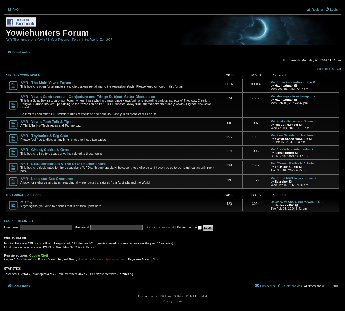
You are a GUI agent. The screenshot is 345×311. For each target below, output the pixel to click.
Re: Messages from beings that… (295, 96)
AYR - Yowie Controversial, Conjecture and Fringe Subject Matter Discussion (87, 97)
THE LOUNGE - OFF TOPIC (24, 194)
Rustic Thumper (286, 124)
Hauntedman (284, 85)
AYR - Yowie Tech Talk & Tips (46, 122)
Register (25, 221)
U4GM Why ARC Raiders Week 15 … (297, 201)
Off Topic (28, 202)
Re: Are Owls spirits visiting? (292, 149)
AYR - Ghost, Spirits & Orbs (44, 150)
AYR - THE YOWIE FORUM (23, 75)
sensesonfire (284, 152)
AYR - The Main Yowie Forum (45, 83)
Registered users (139, 259)
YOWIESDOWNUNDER (291, 138)
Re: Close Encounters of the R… (294, 82)
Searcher (281, 181)
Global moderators (91, 259)
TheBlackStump (286, 166)
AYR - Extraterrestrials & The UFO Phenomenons (63, 164)
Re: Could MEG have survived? (293, 178)
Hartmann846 (284, 205)
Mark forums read (329, 68)
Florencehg (125, 274)
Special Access (115, 259)
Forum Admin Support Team (57, 259)
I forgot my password (159, 227)
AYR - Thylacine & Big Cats (44, 136)
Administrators (26, 259)
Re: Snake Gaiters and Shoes (292, 121)
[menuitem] (13, 9)
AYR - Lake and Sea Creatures (46, 179)
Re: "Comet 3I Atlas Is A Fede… (294, 163)
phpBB (158, 296)
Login (8, 221)
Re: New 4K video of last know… (294, 135)
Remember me (189, 227)
